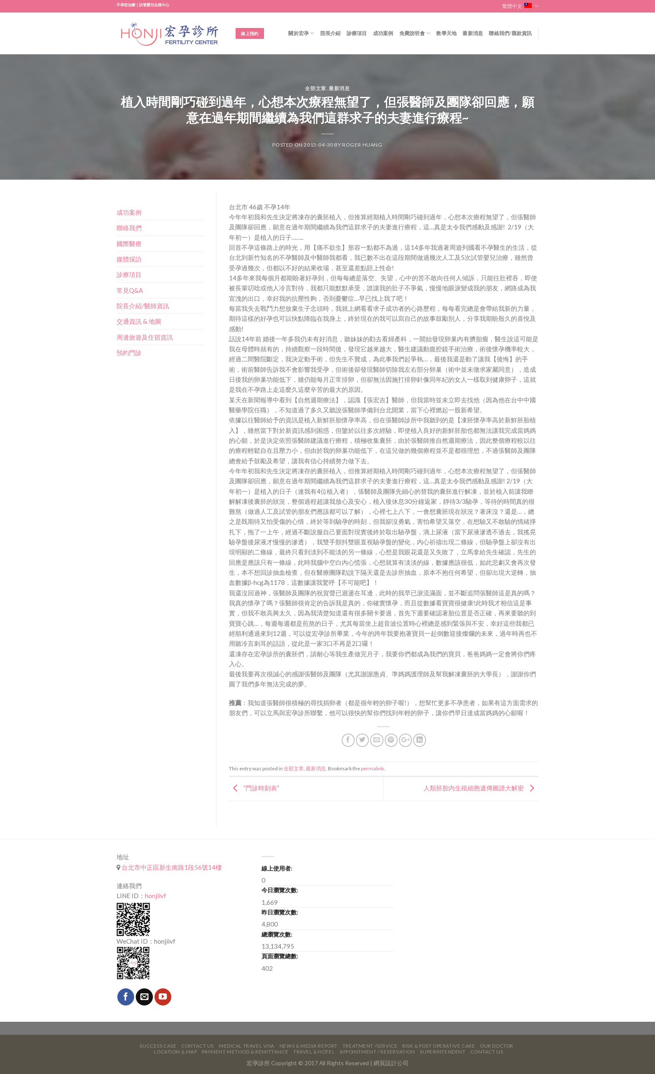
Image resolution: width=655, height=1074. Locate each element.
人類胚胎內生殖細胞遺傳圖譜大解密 (481, 788)
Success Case (158, 1046)
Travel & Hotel (314, 1051)
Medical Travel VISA (246, 1046)
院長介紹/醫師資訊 (143, 306)
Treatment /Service (370, 1046)
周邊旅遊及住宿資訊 (145, 337)
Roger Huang (362, 145)
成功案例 (383, 33)
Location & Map (175, 1051)
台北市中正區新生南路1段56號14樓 (171, 867)
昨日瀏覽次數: (279, 912)
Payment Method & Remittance (245, 1051)
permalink (372, 768)
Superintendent (442, 1051)
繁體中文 (520, 6)
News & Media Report (308, 1046)
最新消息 (472, 33)
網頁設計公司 (391, 1062)
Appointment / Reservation (377, 1051)
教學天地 (446, 33)
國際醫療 (129, 243)
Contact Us (197, 1046)
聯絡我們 (129, 227)
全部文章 (315, 88)
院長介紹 (330, 33)
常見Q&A (130, 290)
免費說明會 (415, 33)
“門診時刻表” (254, 788)
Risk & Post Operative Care (438, 1046)
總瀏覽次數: (276, 934)
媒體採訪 (129, 259)
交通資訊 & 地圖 (139, 321)
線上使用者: (276, 868)
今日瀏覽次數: (279, 890)
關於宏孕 (301, 33)
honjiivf (155, 895)
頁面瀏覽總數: (279, 956)
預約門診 (129, 352)
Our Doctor (496, 1046)
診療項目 (357, 33)
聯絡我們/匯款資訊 (510, 33)
